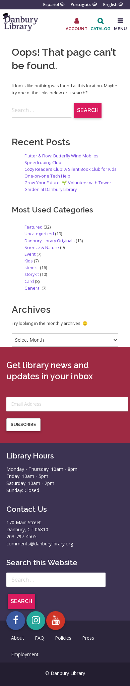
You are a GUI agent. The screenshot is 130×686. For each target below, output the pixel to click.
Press (88, 638)
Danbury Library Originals (49, 241)
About (17, 638)
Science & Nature (41, 247)
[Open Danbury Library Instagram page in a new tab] (35, 620)
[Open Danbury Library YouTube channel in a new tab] (55, 620)
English (110, 4)
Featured (33, 227)
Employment (25, 654)
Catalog (100, 28)
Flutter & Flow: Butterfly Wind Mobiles (61, 156)
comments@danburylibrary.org (39, 543)
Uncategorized (39, 234)
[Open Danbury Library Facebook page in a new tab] (15, 620)
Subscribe (23, 424)
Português (80, 4)
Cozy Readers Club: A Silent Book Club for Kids (70, 169)
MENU (120, 28)
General (32, 288)
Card (29, 281)
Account (76, 28)
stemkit (31, 268)
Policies (63, 638)
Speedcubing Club (42, 162)
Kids (28, 261)
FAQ (39, 638)
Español (51, 4)
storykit (31, 274)
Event (30, 254)
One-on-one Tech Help (47, 176)
